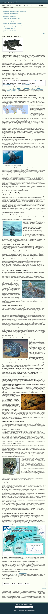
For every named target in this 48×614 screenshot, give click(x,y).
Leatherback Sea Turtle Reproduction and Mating (12, 23)
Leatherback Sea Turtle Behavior (9, 16)
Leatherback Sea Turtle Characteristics (10, 13)
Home (36, 33)
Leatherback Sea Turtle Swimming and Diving (11, 18)
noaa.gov (18, 88)
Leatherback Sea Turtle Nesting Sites (10, 26)
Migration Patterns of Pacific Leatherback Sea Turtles (13, 31)
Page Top (43, 588)
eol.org (38, 88)
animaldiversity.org (28, 86)
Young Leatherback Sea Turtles (9, 28)
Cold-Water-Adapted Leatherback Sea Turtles (11, 20)
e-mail (27, 583)
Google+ (20, 583)
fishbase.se (26, 88)
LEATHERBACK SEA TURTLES (9, 9)
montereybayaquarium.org (37, 89)
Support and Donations (28, 604)
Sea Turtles (44, 33)
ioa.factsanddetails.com (35, 80)
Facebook (6, 583)
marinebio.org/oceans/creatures (12, 90)
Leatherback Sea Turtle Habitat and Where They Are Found (14, 11)
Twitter (13, 583)
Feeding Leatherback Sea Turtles (9, 21)
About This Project (19, 604)
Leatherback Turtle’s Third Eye (9, 14)
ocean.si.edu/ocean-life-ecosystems (15, 89)
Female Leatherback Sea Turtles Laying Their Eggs (13, 25)
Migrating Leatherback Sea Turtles (9, 30)
